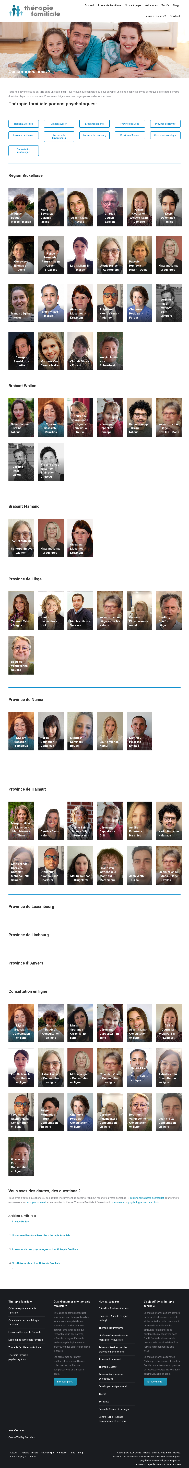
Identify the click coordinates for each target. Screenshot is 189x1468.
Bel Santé (104, 1401)
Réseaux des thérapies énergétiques (111, 1376)
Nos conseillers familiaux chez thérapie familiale (41, 1235)
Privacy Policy (20, 1221)
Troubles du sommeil (110, 1359)
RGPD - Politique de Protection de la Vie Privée (158, 1464)
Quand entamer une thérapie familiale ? (23, 1322)
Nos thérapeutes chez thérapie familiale (36, 1263)
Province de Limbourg (94, 135)
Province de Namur (165, 123)
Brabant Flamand (94, 123)
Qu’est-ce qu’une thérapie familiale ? (22, 1310)
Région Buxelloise (23, 123)
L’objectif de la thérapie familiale (25, 1339)
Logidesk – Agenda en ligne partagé (113, 1318)
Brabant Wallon (59, 123)
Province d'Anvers (129, 135)
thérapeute (118, 1202)
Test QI (102, 1394)
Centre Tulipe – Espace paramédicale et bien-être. (113, 1418)
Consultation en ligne (165, 135)
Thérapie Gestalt (107, 1367)
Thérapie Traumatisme (111, 1328)
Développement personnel (113, 1386)
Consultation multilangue (23, 150)
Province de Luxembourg (59, 136)
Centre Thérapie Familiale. (147, 1452)
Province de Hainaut (23, 135)
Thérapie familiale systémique (24, 1347)
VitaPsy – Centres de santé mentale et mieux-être (113, 1337)
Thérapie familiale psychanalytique (18, 1357)
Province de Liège (130, 123)
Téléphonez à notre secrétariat (147, 1197)
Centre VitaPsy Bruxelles (21, 1437)
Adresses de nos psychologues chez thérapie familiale (45, 1249)
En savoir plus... (65, 1381)
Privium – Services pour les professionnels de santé (113, 1349)
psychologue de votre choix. (143, 1202)
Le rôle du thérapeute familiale (24, 1332)
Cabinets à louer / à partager (114, 1409)
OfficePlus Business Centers (114, 1308)
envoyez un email (36, 1202)
